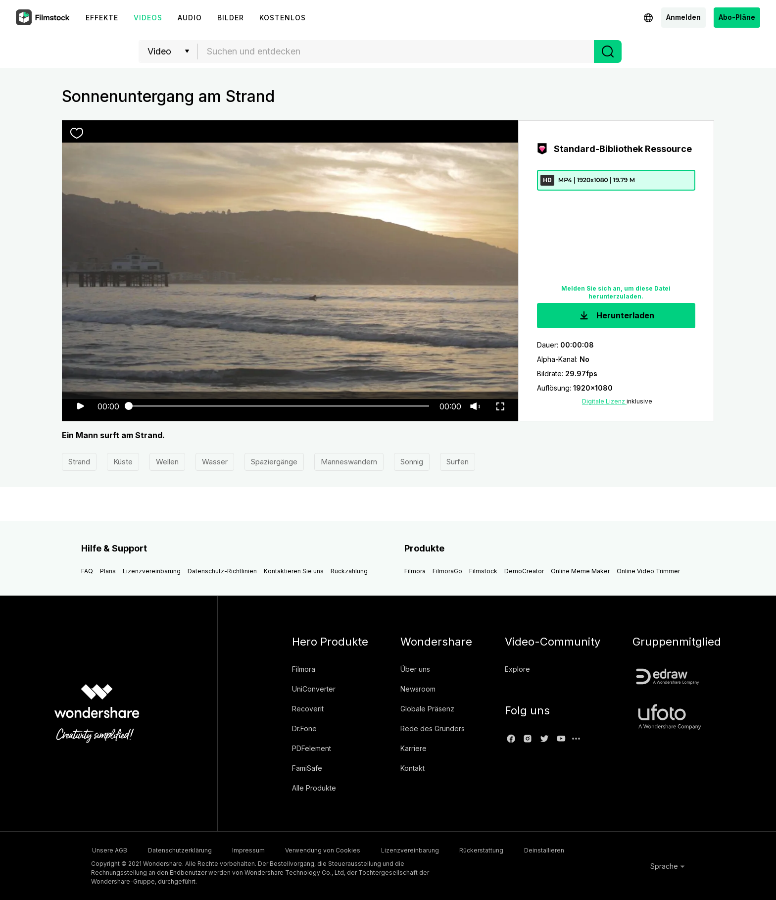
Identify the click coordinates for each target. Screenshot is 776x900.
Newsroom (418, 689)
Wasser (215, 462)
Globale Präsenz (427, 709)
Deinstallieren (574, 850)
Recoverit (308, 709)
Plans (108, 571)
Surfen (457, 462)
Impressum (258, 850)
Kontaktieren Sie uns (294, 571)
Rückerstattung (507, 850)
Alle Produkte (314, 788)
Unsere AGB (108, 850)
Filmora (415, 571)
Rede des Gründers (432, 729)
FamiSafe (307, 768)
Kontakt (412, 768)
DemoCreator (524, 571)
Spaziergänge (274, 462)
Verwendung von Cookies (337, 850)
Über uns (415, 669)
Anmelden (683, 17)
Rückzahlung (349, 571)
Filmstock (483, 571)
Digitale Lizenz (604, 401)
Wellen (167, 462)
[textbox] (396, 51)
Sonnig (411, 462)
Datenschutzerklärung (184, 850)
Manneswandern (349, 462)
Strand (79, 462)
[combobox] (396, 51)
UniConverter (314, 689)
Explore (517, 669)
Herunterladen (616, 316)
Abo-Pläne (737, 17)
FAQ (87, 571)
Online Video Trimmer (648, 571)
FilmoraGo (447, 571)
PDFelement (311, 749)
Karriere (413, 749)
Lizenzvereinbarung (152, 571)
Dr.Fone (304, 729)
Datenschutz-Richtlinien (222, 571)
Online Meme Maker (580, 571)
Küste (123, 462)
